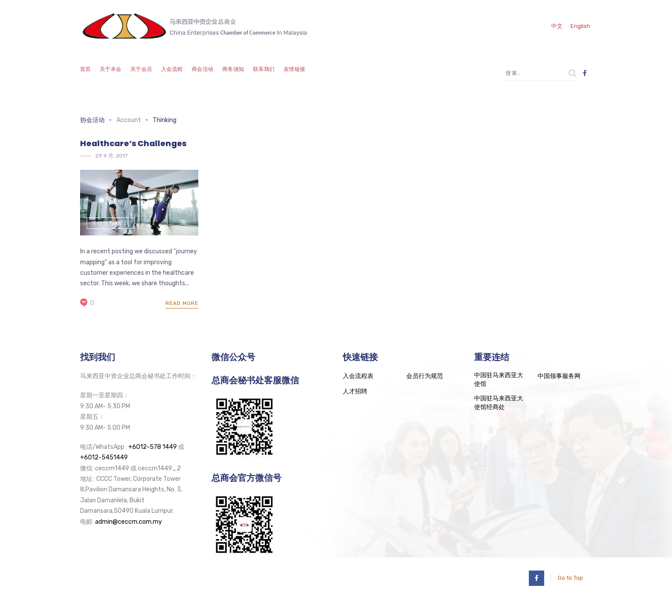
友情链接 (295, 69)
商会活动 (203, 69)
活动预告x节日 (110, 223)
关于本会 (111, 69)
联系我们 (264, 69)
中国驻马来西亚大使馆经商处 (498, 403)
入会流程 (172, 69)
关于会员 (141, 69)
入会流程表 (358, 376)
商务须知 (233, 69)
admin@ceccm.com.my (128, 521)
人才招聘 (355, 391)
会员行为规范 (424, 376)
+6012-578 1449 (152, 447)
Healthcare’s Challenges (133, 143)
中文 (557, 26)
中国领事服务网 (559, 376)
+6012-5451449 (104, 457)
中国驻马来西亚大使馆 (498, 379)
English (580, 26)
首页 (85, 69)
